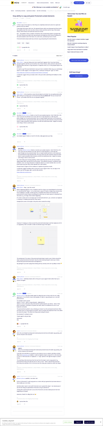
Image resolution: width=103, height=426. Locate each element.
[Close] (100, 422)
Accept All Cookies (89, 422)
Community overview (20, 10)
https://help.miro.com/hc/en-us (24, 172)
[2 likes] (22, 324)
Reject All (78, 422)
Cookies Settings (68, 422)
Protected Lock (25, 355)
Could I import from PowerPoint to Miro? (78, 47)
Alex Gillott (19, 22)
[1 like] (22, 85)
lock (23, 43)
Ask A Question (79, 76)
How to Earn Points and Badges (78, 60)
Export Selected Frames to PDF (75, 52)
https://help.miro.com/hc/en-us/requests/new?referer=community (32, 72)
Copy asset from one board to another (77, 49)
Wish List (57, 2)
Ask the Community (41, 10)
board (18, 43)
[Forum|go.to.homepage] (19, 2)
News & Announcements (43, 2)
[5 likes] (23, 47)
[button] (79, 2)
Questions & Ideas (31, 10)
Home (12, 10)
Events (52, 2)
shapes (27, 43)
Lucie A (18, 331)
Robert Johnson (20, 60)
